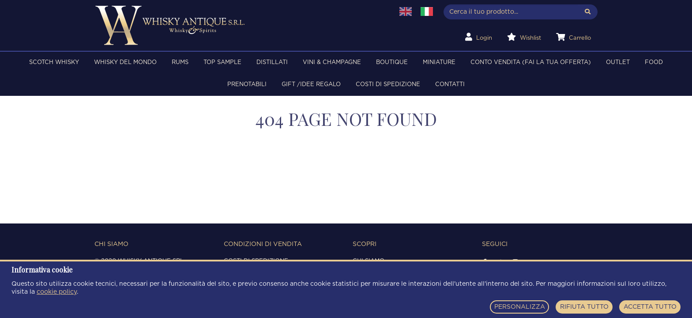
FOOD (654, 62)
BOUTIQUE (392, 62)
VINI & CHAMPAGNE (332, 62)
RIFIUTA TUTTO (584, 307)
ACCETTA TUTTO (650, 307)
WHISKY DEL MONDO (125, 62)
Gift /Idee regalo (311, 84)
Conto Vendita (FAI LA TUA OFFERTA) (530, 62)
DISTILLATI (272, 62)
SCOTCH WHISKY (54, 62)
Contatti (450, 84)
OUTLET (618, 62)
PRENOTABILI (247, 84)
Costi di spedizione (388, 84)
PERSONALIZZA (519, 307)
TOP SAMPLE (222, 62)
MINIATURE (439, 62)
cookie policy (57, 292)
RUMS (180, 62)
